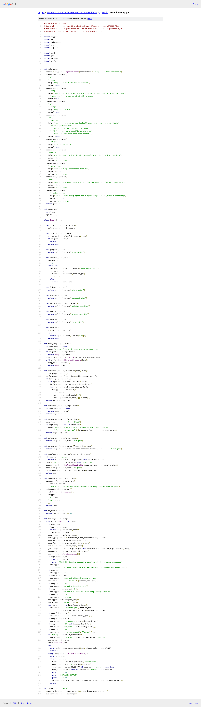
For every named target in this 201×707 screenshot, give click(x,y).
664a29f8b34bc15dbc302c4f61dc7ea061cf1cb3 (72, 12)
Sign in (195, 4)
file (90, 19)
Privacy (22, 703)
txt (190, 703)
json (196, 703)
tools (105, 12)
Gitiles (15, 703)
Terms (29, 703)
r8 (39, 12)
